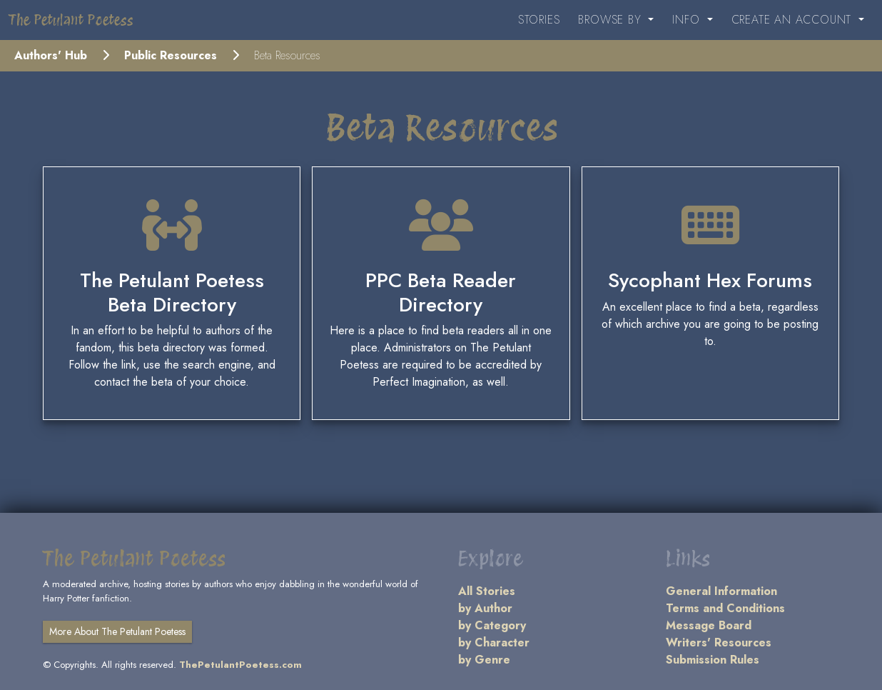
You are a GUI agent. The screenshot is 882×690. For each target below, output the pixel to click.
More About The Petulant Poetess (117, 631)
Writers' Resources (718, 642)
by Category (492, 625)
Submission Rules (712, 659)
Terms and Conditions (725, 608)
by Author (485, 608)
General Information (721, 591)
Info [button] (688, 19)
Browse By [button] (611, 19)
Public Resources (170, 55)
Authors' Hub (50, 55)
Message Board (708, 625)
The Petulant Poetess (71, 20)
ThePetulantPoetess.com (240, 664)
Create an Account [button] (793, 19)
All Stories (486, 591)
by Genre (484, 659)
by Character (493, 642)
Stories (539, 19)
